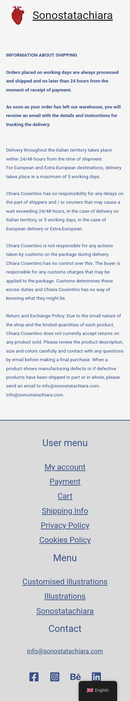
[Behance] (75, 677)
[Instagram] (55, 677)
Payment (65, 481)
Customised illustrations (65, 581)
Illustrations (65, 596)
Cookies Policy (65, 540)
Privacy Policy (65, 525)
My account (64, 467)
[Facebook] (34, 677)
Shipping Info (65, 511)
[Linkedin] (96, 677)
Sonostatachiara (73, 15)
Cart (65, 496)
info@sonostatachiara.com (34, 394)
